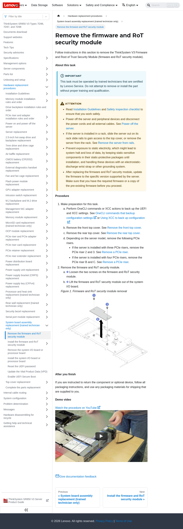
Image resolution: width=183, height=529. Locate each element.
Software (57, 5)
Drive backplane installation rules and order (26, 109)
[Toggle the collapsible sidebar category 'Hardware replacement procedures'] (47, 87)
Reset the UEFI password (22, 366)
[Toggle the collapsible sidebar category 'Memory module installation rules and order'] (47, 101)
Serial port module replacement (23, 317)
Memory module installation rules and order (20, 100)
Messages (9, 409)
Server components (14, 68)
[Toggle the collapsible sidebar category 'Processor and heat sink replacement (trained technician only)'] (47, 295)
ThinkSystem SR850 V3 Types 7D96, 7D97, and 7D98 (23, 25)
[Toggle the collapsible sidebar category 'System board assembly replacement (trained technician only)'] (47, 325)
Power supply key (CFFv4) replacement (20, 285)
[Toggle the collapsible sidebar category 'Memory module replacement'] (47, 217)
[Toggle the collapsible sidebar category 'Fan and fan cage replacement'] (47, 176)
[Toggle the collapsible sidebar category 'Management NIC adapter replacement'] (47, 210)
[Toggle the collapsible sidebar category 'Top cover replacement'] (47, 382)
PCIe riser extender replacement (23, 256)
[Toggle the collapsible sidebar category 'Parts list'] (47, 74)
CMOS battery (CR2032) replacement (19, 161)
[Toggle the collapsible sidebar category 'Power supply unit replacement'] (47, 270)
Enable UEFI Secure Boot (22, 376)
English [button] (128, 5)
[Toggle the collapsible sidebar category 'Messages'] (47, 409)
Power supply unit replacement (22, 269)
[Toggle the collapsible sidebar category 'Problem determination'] (47, 404)
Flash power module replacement (17, 183)
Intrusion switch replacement (21, 195)
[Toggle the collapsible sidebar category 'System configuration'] (47, 398)
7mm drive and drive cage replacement (20, 147)
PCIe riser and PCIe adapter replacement (21, 238)
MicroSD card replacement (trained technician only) (20, 224)
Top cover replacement (18, 382)
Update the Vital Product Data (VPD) (27, 371)
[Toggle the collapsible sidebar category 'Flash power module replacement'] (47, 183)
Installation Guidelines (18, 93)
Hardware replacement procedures (15, 87)
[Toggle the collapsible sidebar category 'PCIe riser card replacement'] (47, 245)
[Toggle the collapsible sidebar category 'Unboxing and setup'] (47, 80)
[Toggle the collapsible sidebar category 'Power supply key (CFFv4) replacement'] (47, 285)
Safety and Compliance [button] (100, 5)
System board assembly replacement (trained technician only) (23, 325)
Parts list (8, 74)
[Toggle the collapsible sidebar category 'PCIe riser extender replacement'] (47, 256)
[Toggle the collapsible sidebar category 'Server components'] (47, 69)
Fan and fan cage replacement (22, 176)
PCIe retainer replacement (20, 250)
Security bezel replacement (20, 311)
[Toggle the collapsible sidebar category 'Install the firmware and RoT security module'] (47, 343)
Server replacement (16, 132)
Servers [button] (19, 5)
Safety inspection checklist (123, 109)
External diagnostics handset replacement (21, 169)
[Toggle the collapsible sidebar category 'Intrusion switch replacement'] (47, 195)
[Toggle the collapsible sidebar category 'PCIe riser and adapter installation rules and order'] (47, 117)
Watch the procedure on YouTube (77, 407)
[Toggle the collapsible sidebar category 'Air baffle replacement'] (47, 154)
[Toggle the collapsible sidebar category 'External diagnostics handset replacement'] (47, 169)
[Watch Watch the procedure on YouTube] (101, 436)
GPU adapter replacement (20, 189)
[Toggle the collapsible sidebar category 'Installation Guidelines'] (47, 94)
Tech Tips (8, 47)
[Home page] (58, 16)
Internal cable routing (14, 392)
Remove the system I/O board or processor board (25, 351)
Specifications (11, 58)
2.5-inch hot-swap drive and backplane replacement (21, 139)
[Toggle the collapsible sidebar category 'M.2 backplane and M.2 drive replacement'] (47, 202)
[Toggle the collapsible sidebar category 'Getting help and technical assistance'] (47, 425)
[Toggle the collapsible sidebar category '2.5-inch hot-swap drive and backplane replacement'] (47, 139)
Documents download (15, 32)
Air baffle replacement (17, 154)
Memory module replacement (21, 217)
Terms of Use (123, 521)
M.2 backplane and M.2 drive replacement (21, 202)
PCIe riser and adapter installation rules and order (20, 117)
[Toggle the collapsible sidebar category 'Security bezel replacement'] (47, 311)
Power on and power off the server (20, 125)
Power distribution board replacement (19, 263)
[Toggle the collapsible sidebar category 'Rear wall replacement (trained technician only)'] (47, 305)
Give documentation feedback (75, 476)
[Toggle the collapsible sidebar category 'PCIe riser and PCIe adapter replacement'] (47, 238)
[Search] (162, 5)
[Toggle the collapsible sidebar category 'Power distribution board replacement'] (47, 263)
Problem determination (15, 403)
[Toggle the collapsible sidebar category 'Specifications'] (47, 58)
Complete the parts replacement (23, 387)
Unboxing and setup (14, 79)
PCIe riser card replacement (21, 244)
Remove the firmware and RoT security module (24, 335)
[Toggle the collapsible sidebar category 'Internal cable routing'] (47, 393)
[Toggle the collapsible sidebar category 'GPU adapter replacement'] (47, 190)
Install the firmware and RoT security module (23, 343)
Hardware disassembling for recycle (18, 416)
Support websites (12, 37)
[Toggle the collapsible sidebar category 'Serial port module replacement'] (47, 317)
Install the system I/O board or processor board (24, 360)
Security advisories (13, 52)
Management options (14, 63)
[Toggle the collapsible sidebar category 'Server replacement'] (47, 132)
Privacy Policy (104, 521)
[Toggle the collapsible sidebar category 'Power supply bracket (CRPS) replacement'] (47, 277)
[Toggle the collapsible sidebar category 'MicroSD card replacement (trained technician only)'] (47, 224)
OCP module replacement (20, 231)
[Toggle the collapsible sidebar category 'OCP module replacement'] (47, 231)
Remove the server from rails (116, 142)
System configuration (14, 398)
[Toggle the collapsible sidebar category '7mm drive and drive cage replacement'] (47, 147)
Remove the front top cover (124, 227)
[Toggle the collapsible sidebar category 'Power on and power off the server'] (47, 125)
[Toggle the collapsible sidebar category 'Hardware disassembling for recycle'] (47, 416)
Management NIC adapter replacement (20, 210)
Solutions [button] (73, 5)
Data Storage (39, 5)
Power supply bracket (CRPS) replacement (22, 277)
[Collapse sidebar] (26, 509)
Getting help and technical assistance (17, 425)
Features (8, 42)
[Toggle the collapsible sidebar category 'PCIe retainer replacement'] (47, 250)
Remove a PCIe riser (115, 252)
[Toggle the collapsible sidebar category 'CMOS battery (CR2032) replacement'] (47, 161)
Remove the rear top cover (123, 233)
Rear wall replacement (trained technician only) (22, 305)
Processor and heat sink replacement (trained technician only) (23, 294)
